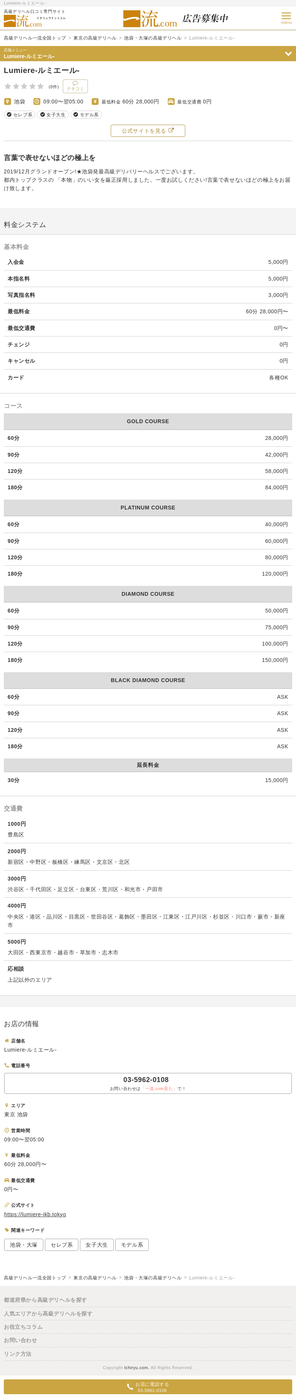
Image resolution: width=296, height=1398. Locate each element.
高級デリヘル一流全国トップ (35, 38)
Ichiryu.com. (137, 1367)
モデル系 (132, 1245)
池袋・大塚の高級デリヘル (152, 38)
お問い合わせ (20, 1340)
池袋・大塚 (24, 1245)
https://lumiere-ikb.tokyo (35, 1214)
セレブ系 (62, 1245)
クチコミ (75, 85)
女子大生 (97, 1245)
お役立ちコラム (23, 1327)
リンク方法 (18, 1354)
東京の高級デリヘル (94, 38)
